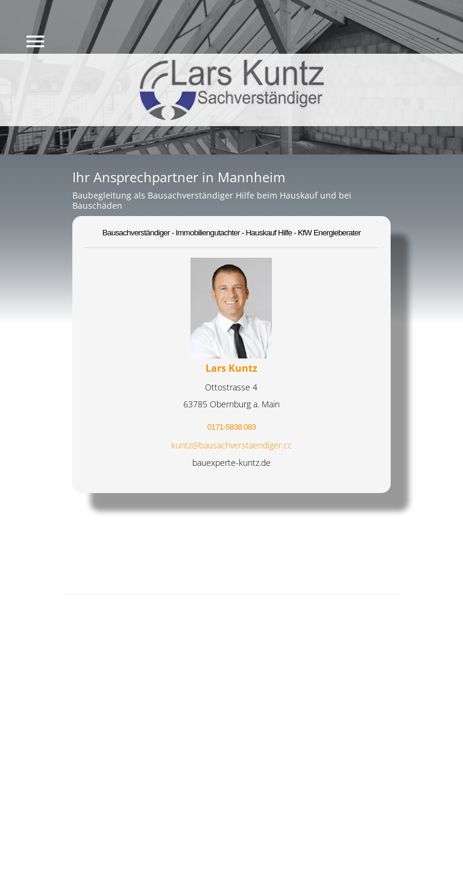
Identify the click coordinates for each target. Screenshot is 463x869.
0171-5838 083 (231, 426)
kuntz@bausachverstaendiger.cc (231, 445)
